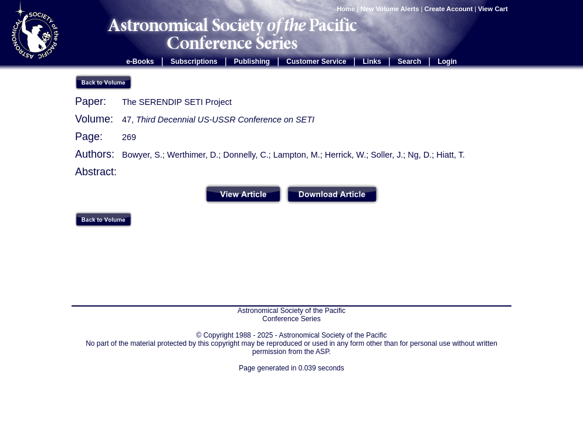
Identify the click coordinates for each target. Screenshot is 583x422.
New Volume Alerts (389, 8)
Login (447, 61)
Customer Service (316, 61)
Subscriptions (194, 61)
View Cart (494, 8)
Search (409, 61)
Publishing (252, 61)
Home (346, 8)
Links (372, 61)
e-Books (140, 61)
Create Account (449, 8)
